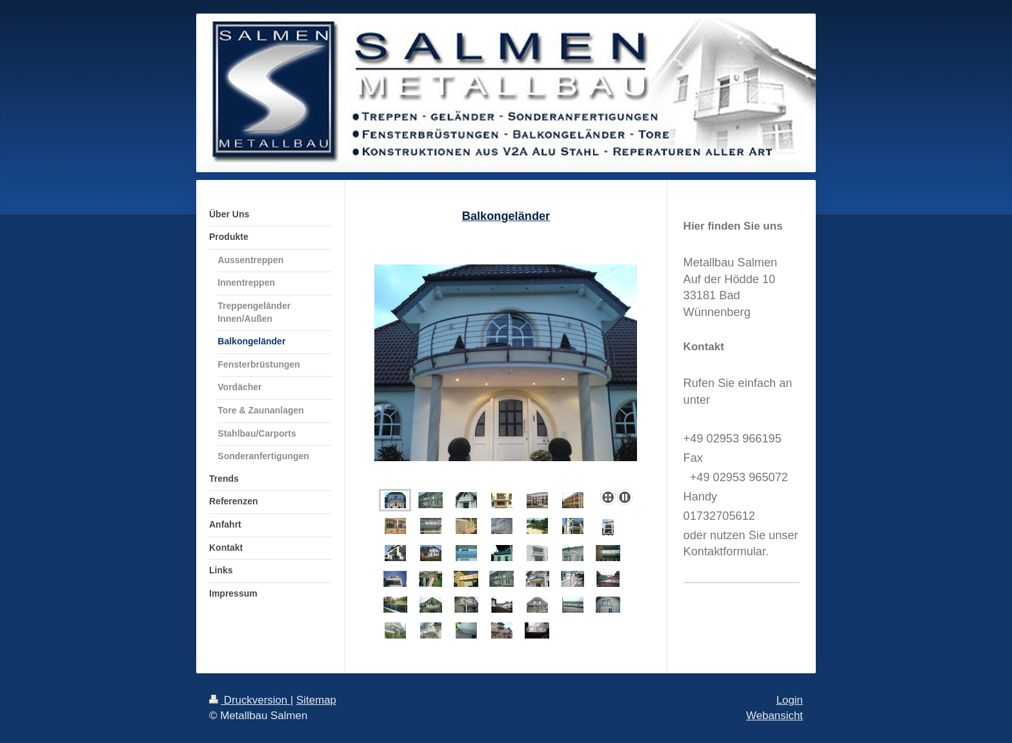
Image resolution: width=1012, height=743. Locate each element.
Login (789, 700)
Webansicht (774, 715)
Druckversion (249, 700)
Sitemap (316, 700)
